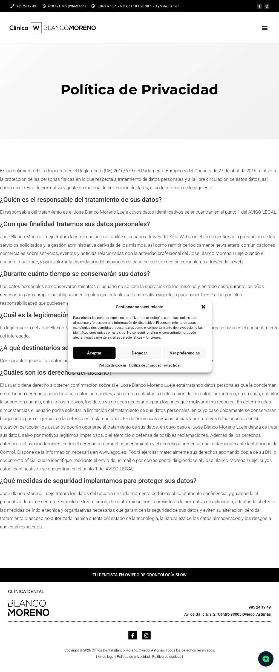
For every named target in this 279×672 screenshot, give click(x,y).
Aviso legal (172, 365)
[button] (203, 307)
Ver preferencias (185, 352)
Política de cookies (112, 365)
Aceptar (94, 352)
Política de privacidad (145, 365)
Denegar (139, 352)
